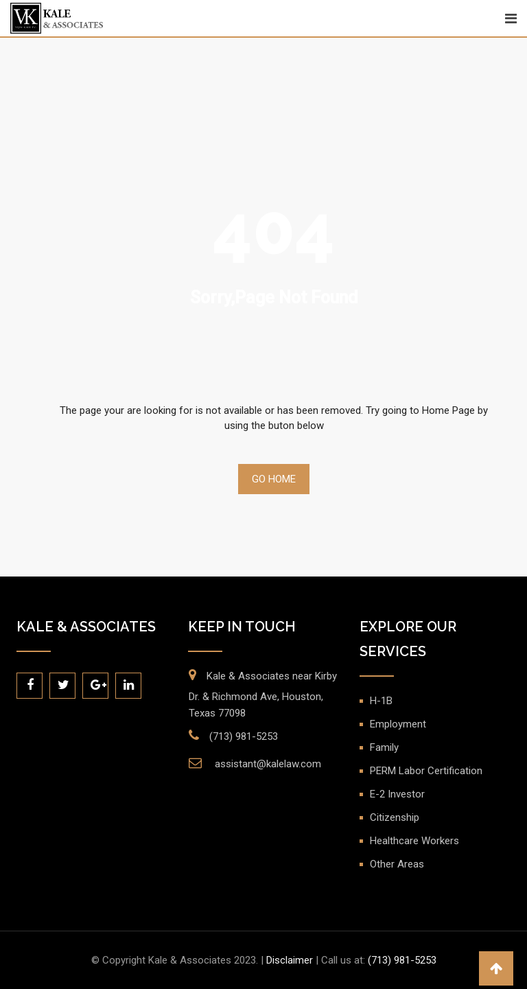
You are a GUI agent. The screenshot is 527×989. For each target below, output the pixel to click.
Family (384, 747)
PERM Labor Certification (426, 771)
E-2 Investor (397, 794)
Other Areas (397, 864)
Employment (398, 724)
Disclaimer (289, 960)
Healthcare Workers (414, 841)
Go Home (274, 479)
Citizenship (394, 817)
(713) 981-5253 (243, 736)
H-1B (381, 701)
